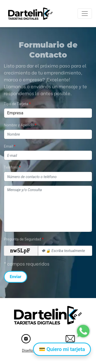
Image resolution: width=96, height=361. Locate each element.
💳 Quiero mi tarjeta (62, 349)
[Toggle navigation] (85, 13)
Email (8, 146)
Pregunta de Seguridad (22, 239)
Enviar (15, 276)
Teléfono (11, 167)
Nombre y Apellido (19, 125)
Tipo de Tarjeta (16, 104)
